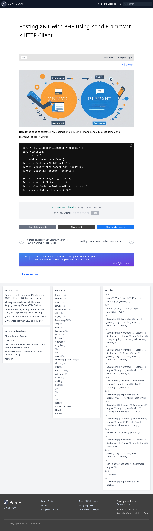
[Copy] (131, 145)
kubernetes (60, 309)
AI (56, 395)
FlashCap (9, 340)
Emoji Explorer (86, 505)
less (57, 402)
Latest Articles (28, 274)
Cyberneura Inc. (124, 504)
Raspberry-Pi (61, 320)
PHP (57, 327)
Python (58, 298)
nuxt (57, 366)
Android (59, 341)
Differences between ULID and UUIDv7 (24, 320)
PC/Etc (58, 334)
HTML (58, 377)
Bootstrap (60, 370)
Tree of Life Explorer (88, 501)
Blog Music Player (50, 509)
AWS (57, 323)
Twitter (131, 509)
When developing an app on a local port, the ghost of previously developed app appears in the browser (25, 311)
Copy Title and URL (37, 226)
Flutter (58, 363)
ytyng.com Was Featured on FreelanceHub (25, 316)
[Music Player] (120, 3)
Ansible (58, 413)
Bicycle (58, 345)
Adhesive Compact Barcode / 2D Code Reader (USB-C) (23, 353)
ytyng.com (17, 3)
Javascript (60, 330)
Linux (58, 305)
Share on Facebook (115, 226)
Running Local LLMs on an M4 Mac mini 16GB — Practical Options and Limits (24, 296)
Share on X (76, 226)
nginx (58, 356)
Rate (95, 212)
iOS (56, 313)
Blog (99, 3)
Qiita (137, 513)
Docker (58, 338)
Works (44, 505)
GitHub (120, 509)
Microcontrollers (63, 406)
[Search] (125, 3)
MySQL (58, 316)
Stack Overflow (124, 513)
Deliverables (110, 3)
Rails (57, 384)
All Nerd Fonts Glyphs (89, 509)
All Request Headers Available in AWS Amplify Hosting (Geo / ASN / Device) (23, 304)
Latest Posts (47, 501)
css (56, 352)
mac (57, 302)
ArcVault (9, 358)
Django (58, 295)
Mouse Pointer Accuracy (17, 336)
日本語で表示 (127, 64)
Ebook (58, 410)
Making (58, 381)
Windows (59, 374)
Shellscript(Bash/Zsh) (65, 359)
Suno (146, 513)
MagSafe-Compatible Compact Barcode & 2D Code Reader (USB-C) (25, 346)
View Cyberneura (121, 263)
